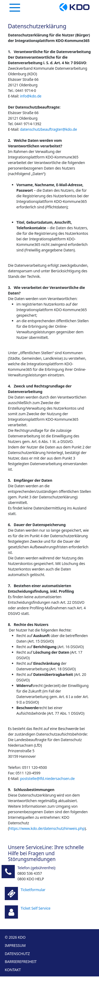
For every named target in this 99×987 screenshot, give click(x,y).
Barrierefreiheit (21, 961)
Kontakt (13, 969)
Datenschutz (17, 953)
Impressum (15, 945)
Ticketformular (33, 889)
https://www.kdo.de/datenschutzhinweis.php (47, 828)
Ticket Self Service (35, 908)
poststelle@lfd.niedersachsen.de (47, 778)
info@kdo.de (30, 96)
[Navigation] (15, 8)
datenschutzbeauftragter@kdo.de (48, 129)
